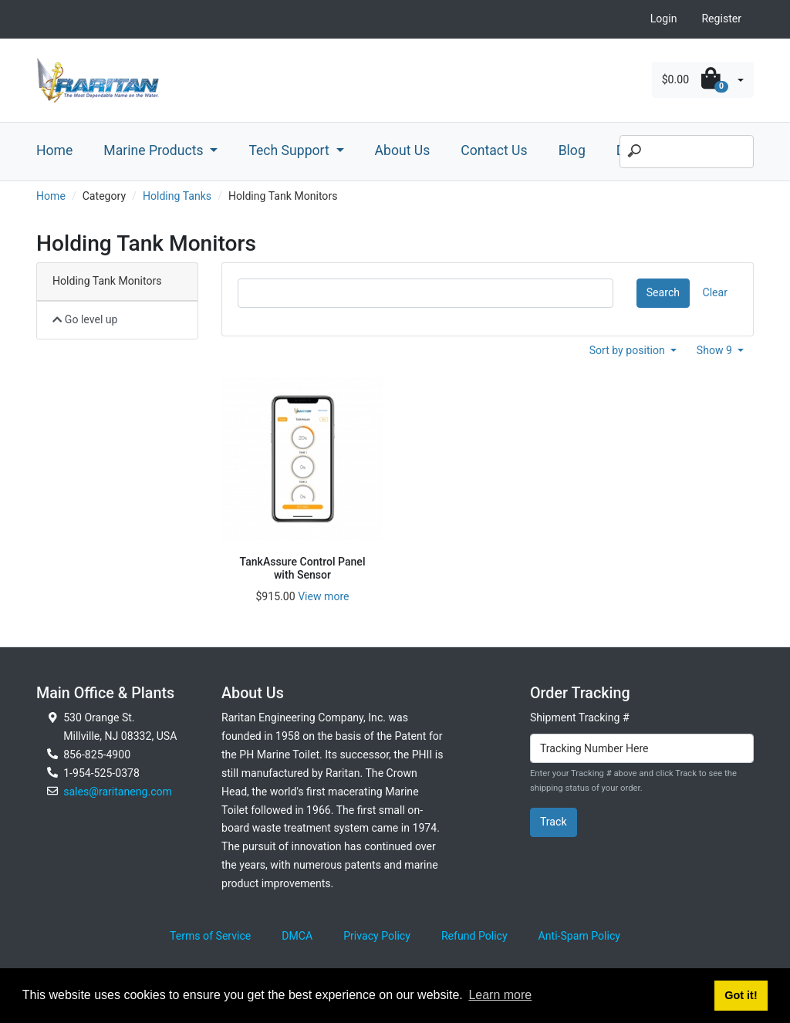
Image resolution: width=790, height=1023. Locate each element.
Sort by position (628, 350)
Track (553, 821)
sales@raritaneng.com (117, 791)
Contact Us (494, 150)
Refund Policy (474, 936)
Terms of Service (210, 936)
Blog (572, 150)
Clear (715, 292)
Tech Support (290, 150)
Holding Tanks (177, 196)
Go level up (85, 319)
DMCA (297, 936)
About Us (402, 150)
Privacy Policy (376, 936)
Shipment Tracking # (580, 717)
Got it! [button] (740, 995)
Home (54, 150)
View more (323, 596)
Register (721, 18)
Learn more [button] (500, 994)
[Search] (687, 152)
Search (663, 292)
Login (663, 18)
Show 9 (716, 350)
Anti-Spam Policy (579, 936)
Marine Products (155, 150)
